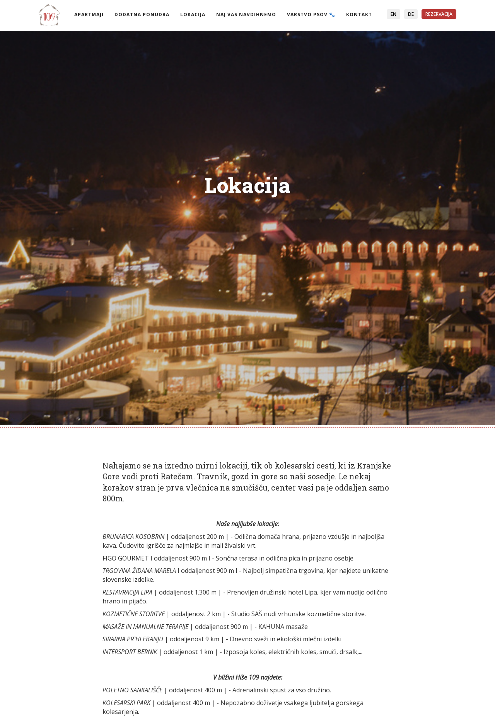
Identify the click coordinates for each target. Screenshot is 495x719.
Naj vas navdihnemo (246, 15)
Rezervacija (438, 14)
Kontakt (359, 15)
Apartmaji (89, 15)
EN (393, 14)
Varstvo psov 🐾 (311, 15)
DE (411, 14)
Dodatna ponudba (141, 15)
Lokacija (192, 15)
